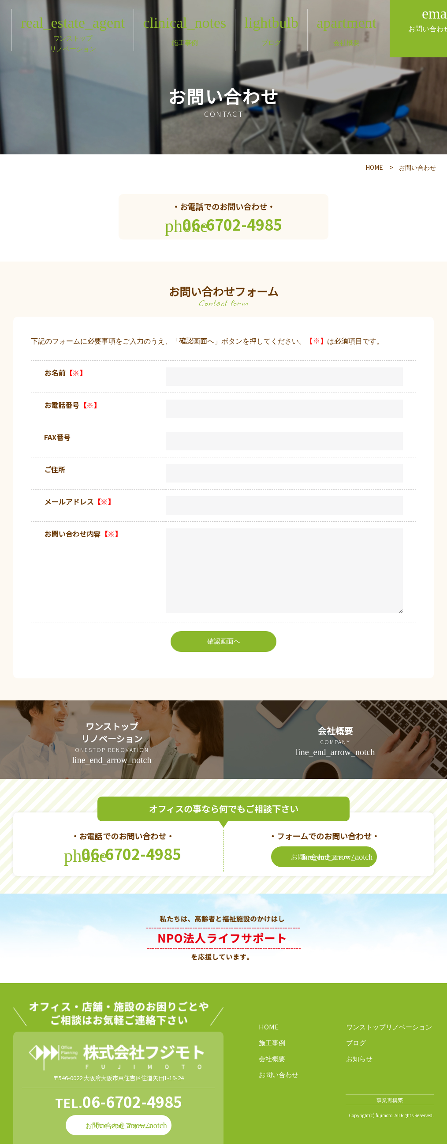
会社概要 (272, 1059)
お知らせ (359, 1059)
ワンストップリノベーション (389, 1027)
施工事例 (272, 1043)
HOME (374, 167)
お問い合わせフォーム (331, 857)
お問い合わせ (278, 1075)
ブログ (356, 1043)
